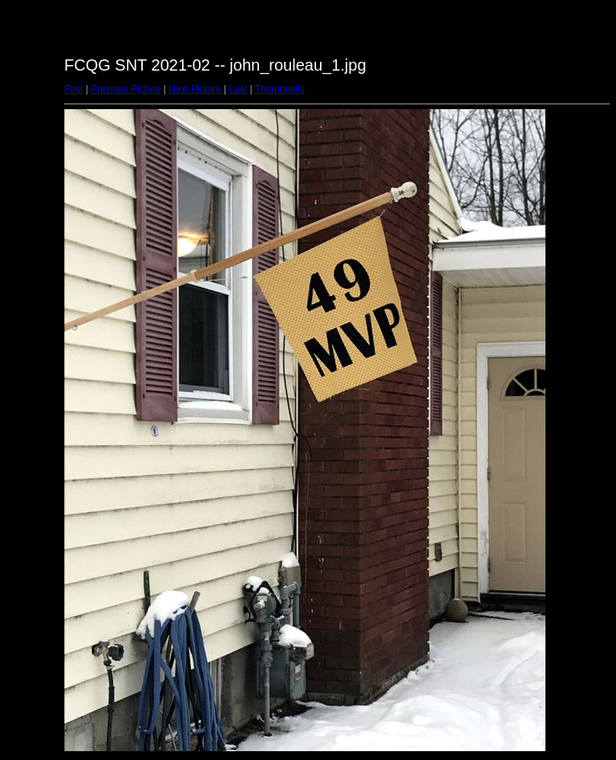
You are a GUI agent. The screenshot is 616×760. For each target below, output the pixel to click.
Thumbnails (280, 89)
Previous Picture (125, 89)
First (73, 89)
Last (238, 89)
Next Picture (194, 89)
